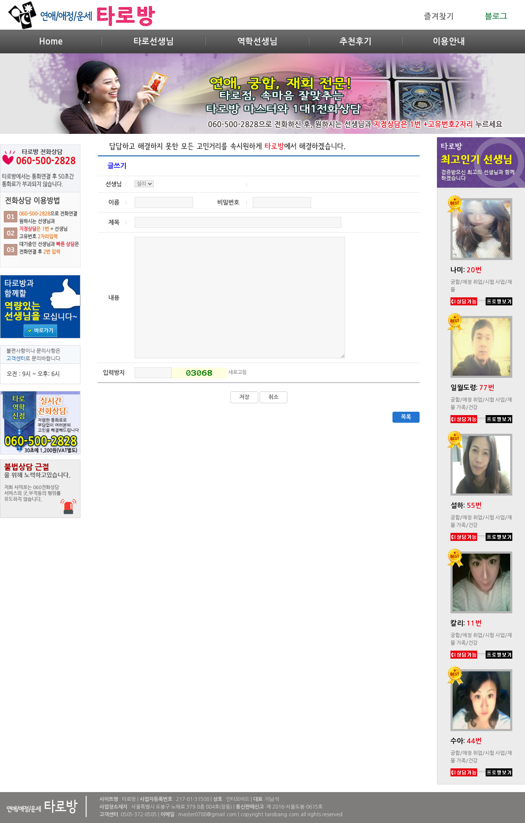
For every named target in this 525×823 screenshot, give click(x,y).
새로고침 (237, 372)
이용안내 (449, 41)
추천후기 (356, 41)
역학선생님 (257, 41)
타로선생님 (153, 41)
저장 (244, 397)
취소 (273, 397)
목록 (406, 417)
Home (51, 41)
